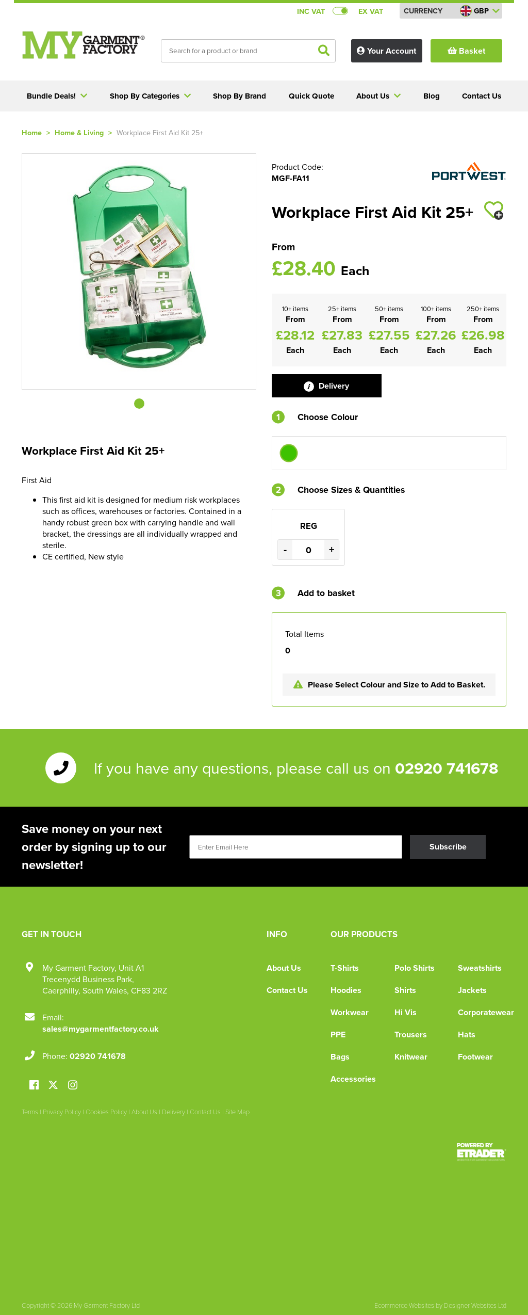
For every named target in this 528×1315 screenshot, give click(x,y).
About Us (284, 968)
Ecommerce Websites (404, 1305)
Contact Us (287, 990)
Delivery (326, 386)
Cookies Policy (106, 1111)
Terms (30, 1111)
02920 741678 (446, 768)
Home (32, 132)
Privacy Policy (62, 1111)
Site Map (237, 1111)
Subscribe (448, 847)
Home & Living (79, 132)
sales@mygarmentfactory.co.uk (100, 1029)
